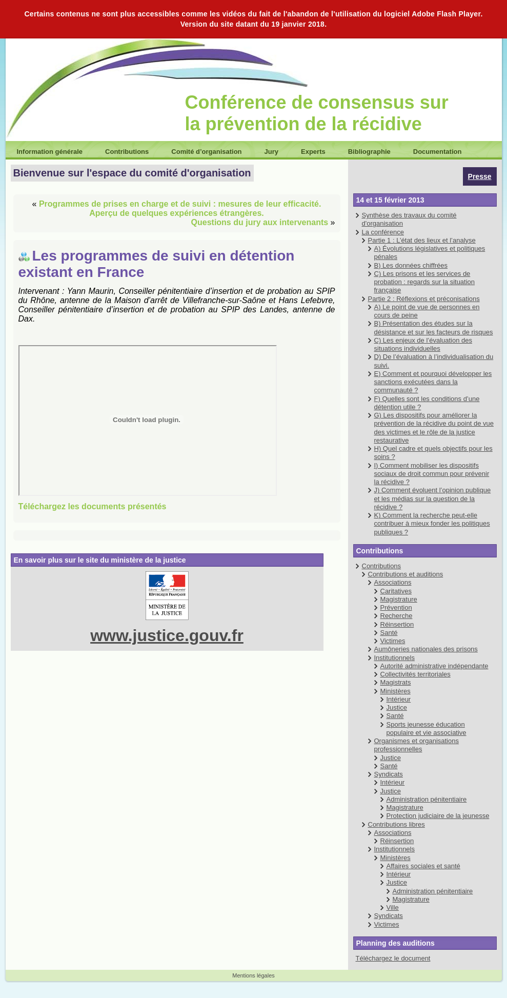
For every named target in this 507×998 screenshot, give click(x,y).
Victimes (392, 641)
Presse (480, 176)
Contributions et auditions (405, 574)
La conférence (383, 232)
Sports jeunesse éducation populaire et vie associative (427, 728)
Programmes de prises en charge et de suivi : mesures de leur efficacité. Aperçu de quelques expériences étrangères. (180, 208)
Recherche (396, 616)
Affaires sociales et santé (423, 866)
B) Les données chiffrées (411, 265)
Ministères (395, 691)
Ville (393, 907)
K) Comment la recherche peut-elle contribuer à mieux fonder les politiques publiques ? (432, 523)
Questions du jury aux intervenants (260, 222)
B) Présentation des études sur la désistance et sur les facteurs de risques (433, 327)
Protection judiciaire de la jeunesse (438, 816)
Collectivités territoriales (415, 674)
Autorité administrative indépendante (434, 666)
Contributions (381, 566)
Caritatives (396, 591)
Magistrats (395, 682)
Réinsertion (397, 624)
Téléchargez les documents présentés (92, 506)
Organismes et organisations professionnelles (416, 745)
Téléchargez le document (393, 958)
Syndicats (388, 774)
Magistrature (398, 599)
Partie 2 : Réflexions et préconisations (424, 299)
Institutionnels (394, 658)
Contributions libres (396, 824)
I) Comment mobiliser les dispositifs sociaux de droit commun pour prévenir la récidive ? (432, 474)
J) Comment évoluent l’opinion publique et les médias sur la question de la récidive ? (432, 498)
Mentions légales (253, 975)
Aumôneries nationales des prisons (426, 649)
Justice (397, 707)
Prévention (396, 607)
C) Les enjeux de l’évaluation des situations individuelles (423, 344)
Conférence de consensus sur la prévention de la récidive (317, 113)
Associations (393, 582)
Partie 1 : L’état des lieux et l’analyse (422, 240)
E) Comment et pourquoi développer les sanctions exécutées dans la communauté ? (433, 382)
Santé (389, 632)
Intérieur (399, 699)
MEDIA (147, 420)
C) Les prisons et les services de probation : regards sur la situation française (424, 282)
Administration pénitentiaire (427, 799)
